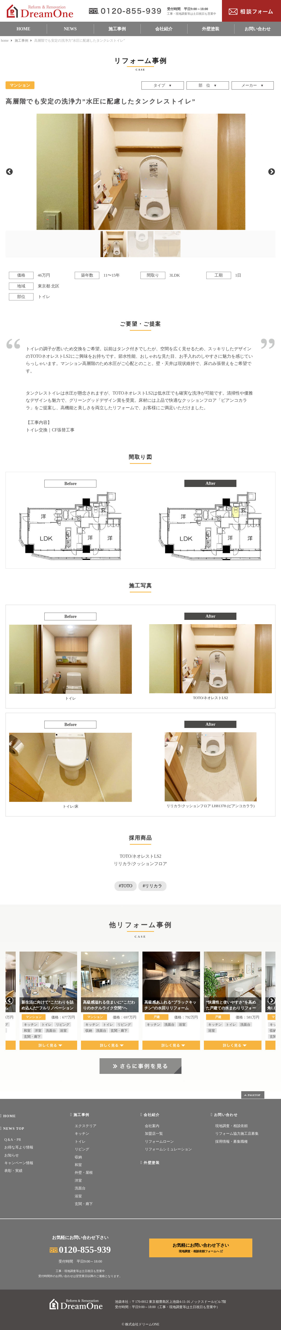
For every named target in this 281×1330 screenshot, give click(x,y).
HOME (23, 28)
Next (271, 172)
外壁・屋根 (84, 1172)
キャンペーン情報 (18, 1163)
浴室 (78, 1196)
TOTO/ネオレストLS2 (140, 856)
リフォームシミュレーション (168, 1149)
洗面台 (80, 1188)
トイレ (80, 1141)
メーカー (249, 85)
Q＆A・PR (12, 1140)
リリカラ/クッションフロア (140, 863)
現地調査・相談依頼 (231, 1126)
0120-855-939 (80, 1250)
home (4, 40)
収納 (78, 1157)
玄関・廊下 (84, 1204)
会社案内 (152, 1126)
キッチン (82, 1133)
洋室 (78, 1180)
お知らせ (11, 1155)
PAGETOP (252, 1095)
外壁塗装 (210, 28)
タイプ (159, 85)
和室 (78, 1165)
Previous (9, 172)
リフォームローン (159, 1141)
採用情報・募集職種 (231, 1141)
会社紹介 (164, 28)
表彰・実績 (13, 1171)
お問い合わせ (258, 28)
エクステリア (85, 1126)
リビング (82, 1149)
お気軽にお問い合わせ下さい (200, 1248)
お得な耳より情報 (18, 1147)
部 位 (204, 85)
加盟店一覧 (154, 1133)
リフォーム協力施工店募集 (237, 1133)
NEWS (70, 28)
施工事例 (117, 28)
